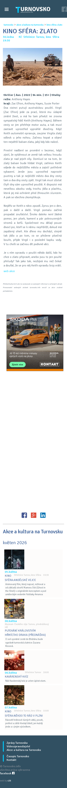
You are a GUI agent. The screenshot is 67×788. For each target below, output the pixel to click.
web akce (9, 271)
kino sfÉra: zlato (54, 24)
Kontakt (11, 760)
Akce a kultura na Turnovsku (24, 750)
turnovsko (8, 24)
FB (24, 515)
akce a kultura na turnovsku (30, 24)
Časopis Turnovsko (18, 756)
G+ (33, 515)
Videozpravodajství (18, 746)
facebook (7, 773)
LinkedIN (43, 515)
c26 (9, 780)
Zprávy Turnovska (17, 743)
